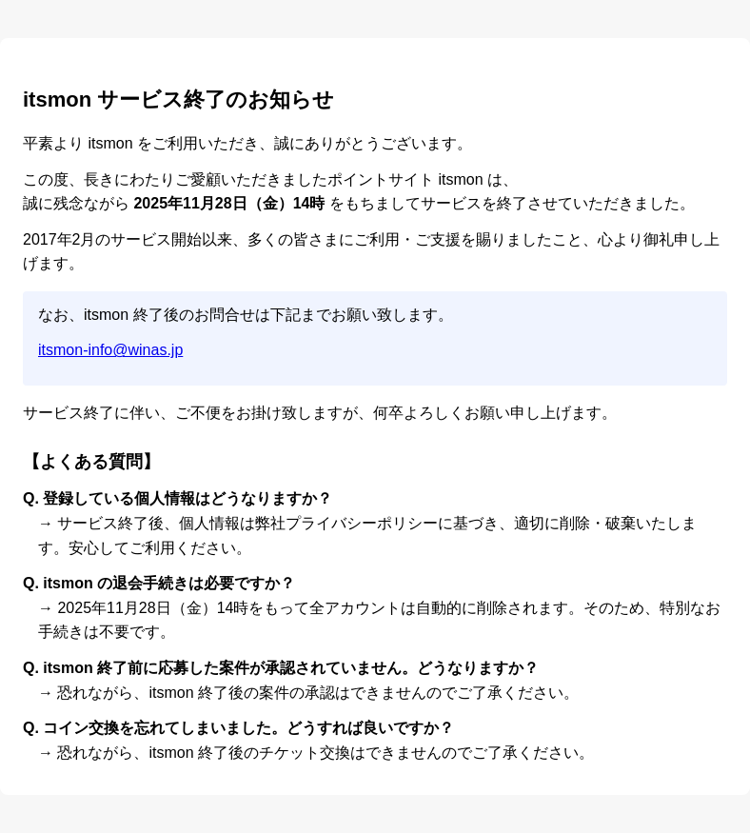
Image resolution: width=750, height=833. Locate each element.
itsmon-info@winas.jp (110, 350)
